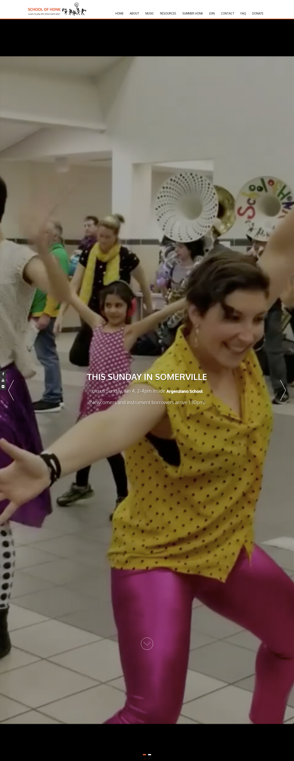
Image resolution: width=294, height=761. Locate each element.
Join (212, 13)
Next (283, 390)
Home (119, 13)
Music (149, 13)
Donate (257, 13)
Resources (168, 13)
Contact (227, 13)
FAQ (243, 13)
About (134, 13)
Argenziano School (184, 391)
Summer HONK (192, 13)
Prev (11, 390)
